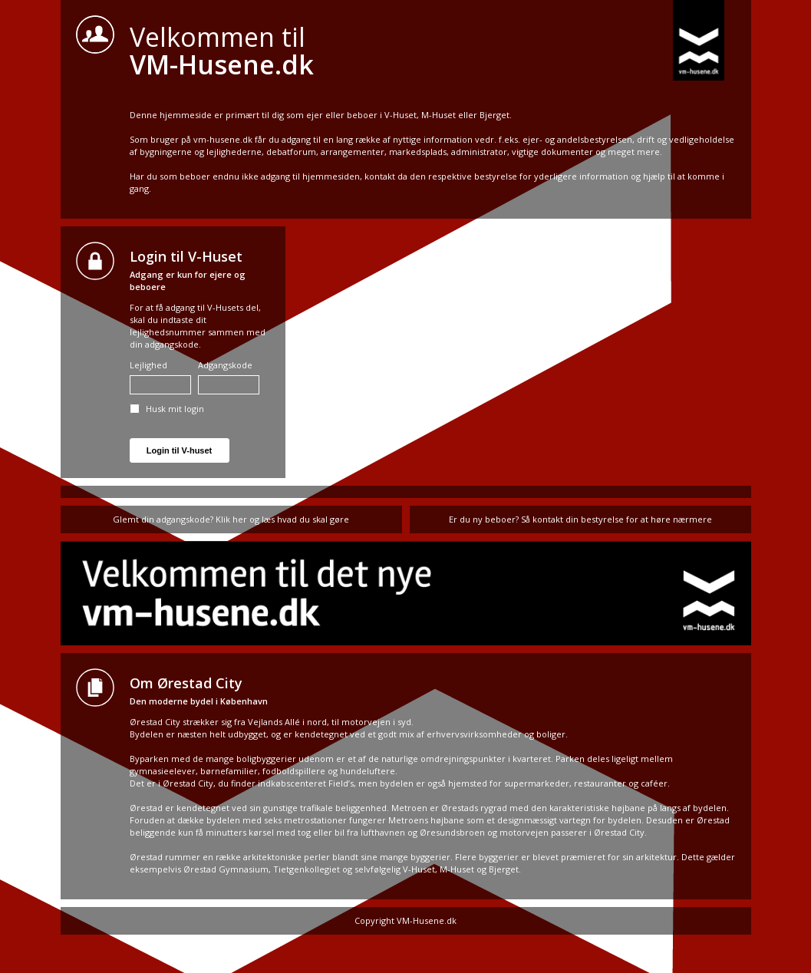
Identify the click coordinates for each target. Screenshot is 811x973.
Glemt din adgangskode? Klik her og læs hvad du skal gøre (231, 519)
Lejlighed (160, 376)
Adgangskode (228, 376)
